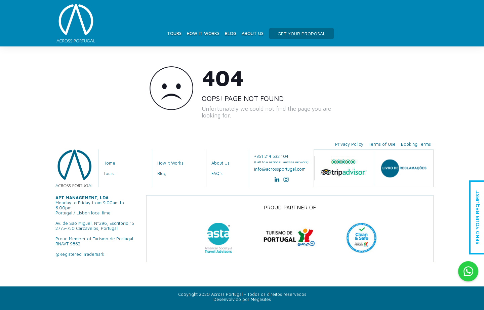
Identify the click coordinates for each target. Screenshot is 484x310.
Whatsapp (468, 271)
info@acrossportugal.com (280, 169)
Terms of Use (382, 144)
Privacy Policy (349, 144)
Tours (174, 33)
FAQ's (217, 173)
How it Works (203, 33)
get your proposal (301, 33)
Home (109, 163)
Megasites (261, 299)
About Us (253, 33)
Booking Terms (416, 144)
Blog (230, 33)
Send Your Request (477, 218)
